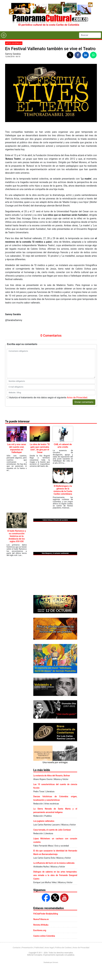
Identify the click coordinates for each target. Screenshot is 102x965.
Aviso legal (49, 947)
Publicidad (38, 947)
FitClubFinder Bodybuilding (45, 914)
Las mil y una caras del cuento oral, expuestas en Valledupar (16, 448)
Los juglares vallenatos (43, 821)
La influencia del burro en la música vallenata (53, 863)
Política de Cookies (63, 947)
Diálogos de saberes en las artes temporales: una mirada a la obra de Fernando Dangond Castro (55, 875)
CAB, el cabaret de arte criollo (63, 445)
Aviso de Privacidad (77, 397)
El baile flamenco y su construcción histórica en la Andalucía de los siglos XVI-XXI (16, 536)
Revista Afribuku (40, 925)
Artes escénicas (14, 43)
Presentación (27, 947)
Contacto (16, 947)
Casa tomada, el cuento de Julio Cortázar (52, 830)
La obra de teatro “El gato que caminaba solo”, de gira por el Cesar (40, 448)
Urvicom (55, 962)
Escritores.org (39, 930)
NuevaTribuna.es (41, 919)
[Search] (90, 35)
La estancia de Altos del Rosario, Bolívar (51, 775)
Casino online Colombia (44, 936)
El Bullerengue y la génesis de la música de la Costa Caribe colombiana (62, 490)
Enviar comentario (84, 402)
